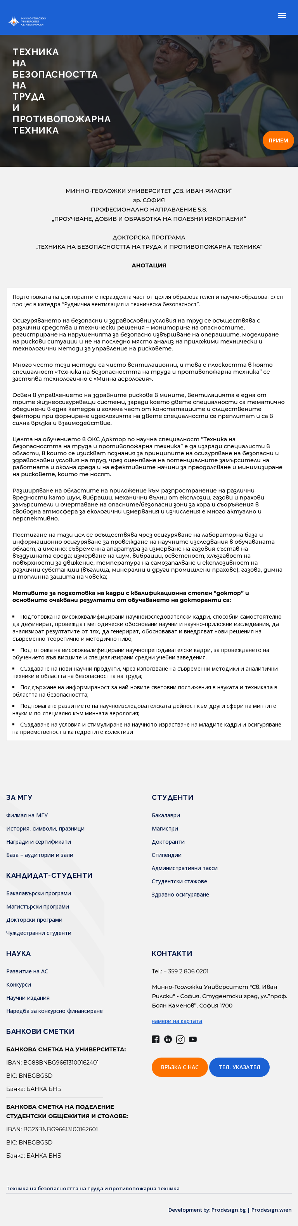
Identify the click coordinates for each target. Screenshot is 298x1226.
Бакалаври (166, 815)
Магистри (165, 828)
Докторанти (168, 841)
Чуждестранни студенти (38, 932)
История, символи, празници (45, 828)
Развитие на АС (27, 971)
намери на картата (177, 1021)
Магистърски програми (37, 906)
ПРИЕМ (278, 140)
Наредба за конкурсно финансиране (54, 1010)
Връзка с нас (180, 1067)
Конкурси (18, 984)
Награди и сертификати (38, 841)
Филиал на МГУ (27, 815)
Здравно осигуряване (180, 894)
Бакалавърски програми (38, 893)
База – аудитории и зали (39, 854)
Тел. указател (239, 1067)
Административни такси (185, 868)
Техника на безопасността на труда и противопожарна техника (99, 1188)
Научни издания (28, 997)
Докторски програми (34, 919)
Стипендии (167, 854)
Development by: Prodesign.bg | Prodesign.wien (227, 1209)
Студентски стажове (179, 881)
